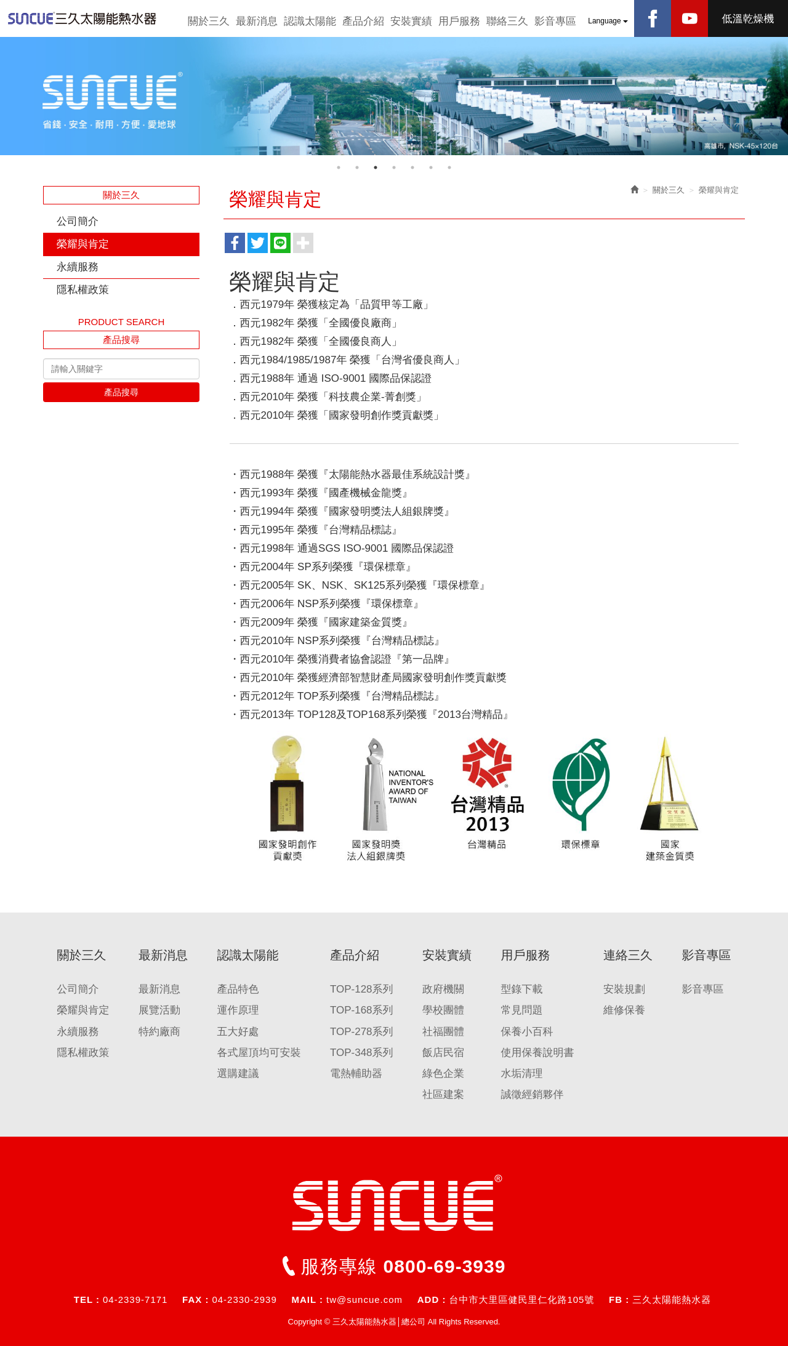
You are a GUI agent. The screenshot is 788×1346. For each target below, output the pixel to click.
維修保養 (624, 1010)
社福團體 (443, 1032)
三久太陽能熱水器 (671, 1299)
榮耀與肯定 (83, 244)
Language (608, 21)
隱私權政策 (83, 290)
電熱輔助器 (356, 1073)
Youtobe (689, 18)
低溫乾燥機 (748, 19)
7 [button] (449, 167)
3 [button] (375, 167)
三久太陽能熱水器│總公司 (92, 18)
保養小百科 (527, 1032)
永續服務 (77, 267)
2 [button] (357, 167)
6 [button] (431, 167)
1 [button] (338, 167)
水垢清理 (521, 1073)
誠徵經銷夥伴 (532, 1094)
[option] (394, 96)
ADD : (431, 1299)
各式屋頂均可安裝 (258, 1052)
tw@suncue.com (364, 1299)
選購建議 (238, 1073)
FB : (619, 1299)
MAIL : (307, 1299)
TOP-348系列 (361, 1052)
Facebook (652, 18)
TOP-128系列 (361, 989)
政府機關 (443, 989)
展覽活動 (159, 1010)
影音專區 (702, 989)
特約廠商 (159, 1032)
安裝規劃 (624, 989)
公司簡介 (77, 221)
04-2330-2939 (244, 1299)
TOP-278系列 (361, 1032)
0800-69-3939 (445, 1266)
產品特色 (238, 989)
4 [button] (394, 167)
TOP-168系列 (361, 1010)
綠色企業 (443, 1073)
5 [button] (412, 167)
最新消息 (159, 989)
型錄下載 (521, 989)
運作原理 (238, 1010)
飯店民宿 (443, 1052)
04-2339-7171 (135, 1299)
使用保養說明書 (537, 1052)
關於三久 (669, 190)
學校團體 (443, 1010)
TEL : (87, 1299)
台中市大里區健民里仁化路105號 (521, 1299)
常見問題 (521, 1010)
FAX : (195, 1299)
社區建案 (443, 1094)
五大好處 (238, 1032)
